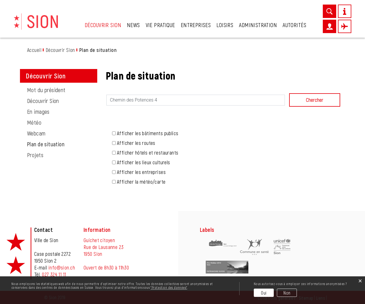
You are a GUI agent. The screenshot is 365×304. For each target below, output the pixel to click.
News (133, 24)
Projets (35, 154)
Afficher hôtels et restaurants (148, 152)
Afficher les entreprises (141, 172)
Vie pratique (160, 24)
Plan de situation (60, 144)
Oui (263, 292)
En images (38, 111)
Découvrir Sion (103, 24)
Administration (258, 24)
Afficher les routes (136, 143)
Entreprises (196, 24)
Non (286, 292)
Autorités (294, 24)
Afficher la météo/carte (141, 182)
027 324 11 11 (54, 274)
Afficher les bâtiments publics (148, 133)
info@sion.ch (61, 267)
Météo (34, 122)
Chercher (314, 100)
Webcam (36, 133)
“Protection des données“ (169, 287)
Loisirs (224, 24)
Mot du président (46, 89)
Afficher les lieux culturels (143, 162)
